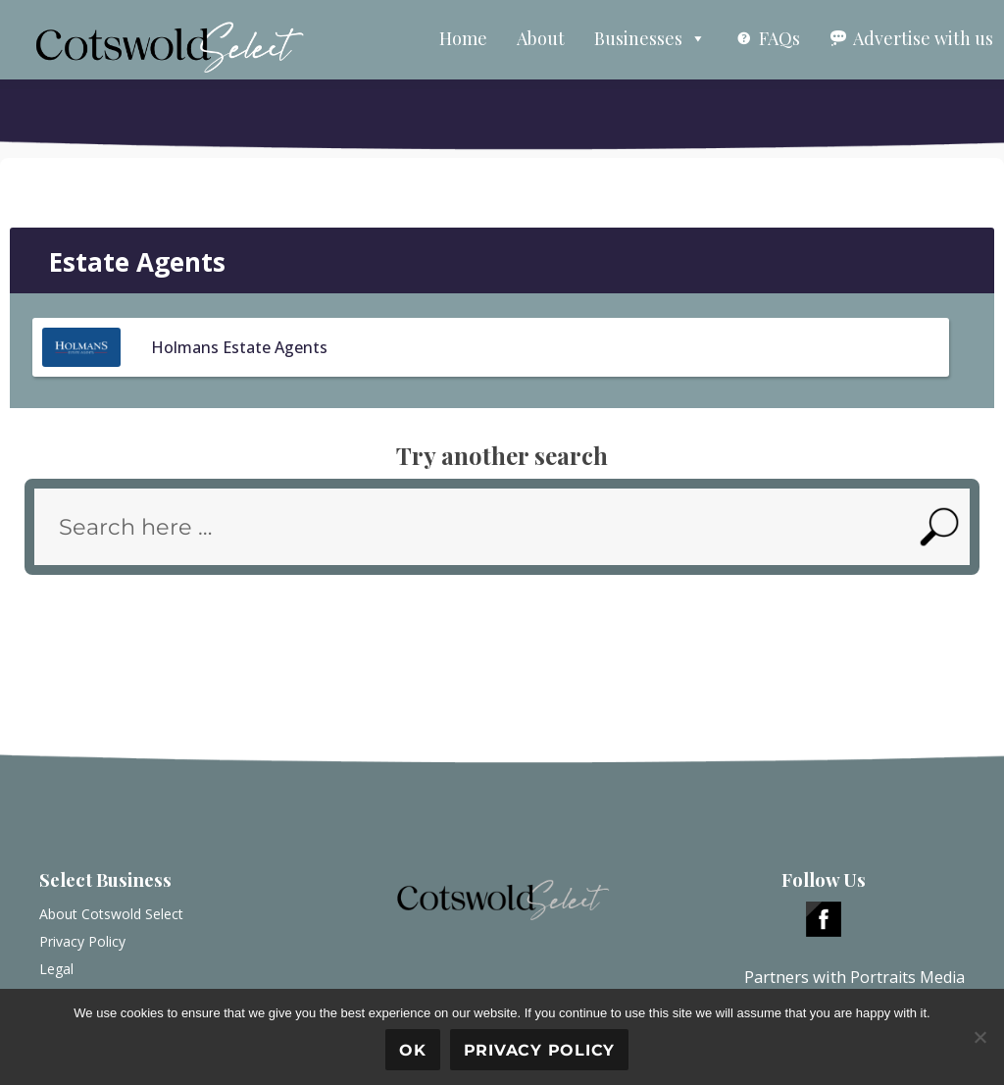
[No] (979, 1037)
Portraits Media (907, 977)
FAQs (779, 38)
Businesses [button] (650, 38)
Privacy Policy (82, 941)
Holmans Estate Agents (239, 347)
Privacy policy (540, 1050)
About (541, 38)
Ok (413, 1050)
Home (463, 38)
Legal (56, 968)
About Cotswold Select (111, 913)
